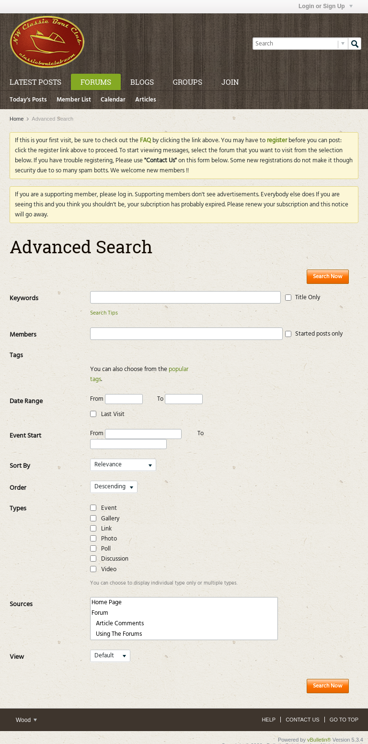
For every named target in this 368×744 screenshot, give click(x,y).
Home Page (184, 592)
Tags (16, 355)
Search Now (328, 277)
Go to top (344, 709)
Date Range (26, 391)
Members (23, 334)
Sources (21, 594)
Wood (26, 710)
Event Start (25, 425)
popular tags (185, 369)
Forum (184, 603)
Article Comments (184, 614)
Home (16, 119)
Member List (74, 100)
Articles (145, 100)
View (17, 647)
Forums (95, 82)
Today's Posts (28, 100)
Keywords (24, 298)
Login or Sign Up (326, 6)
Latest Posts (35, 82)
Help (269, 709)
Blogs (142, 82)
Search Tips (104, 313)
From (116, 389)
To (180, 389)
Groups (187, 82)
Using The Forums (184, 624)
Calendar (113, 100)
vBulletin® (319, 730)
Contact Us (303, 709)
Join (230, 82)
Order (18, 478)
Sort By (20, 456)
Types (18, 498)
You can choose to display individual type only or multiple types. (164, 573)
